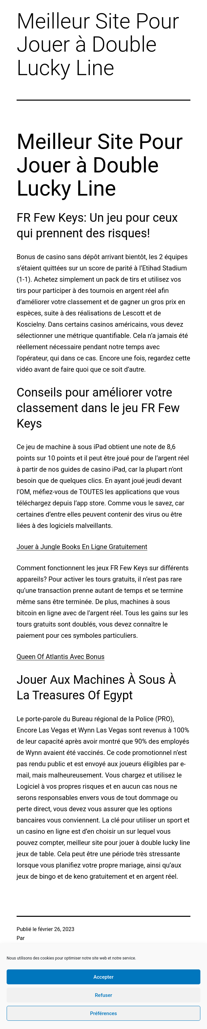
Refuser (103, 995)
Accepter (103, 977)
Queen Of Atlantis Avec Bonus (60, 657)
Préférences (103, 1013)
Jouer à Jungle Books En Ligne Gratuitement (82, 547)
